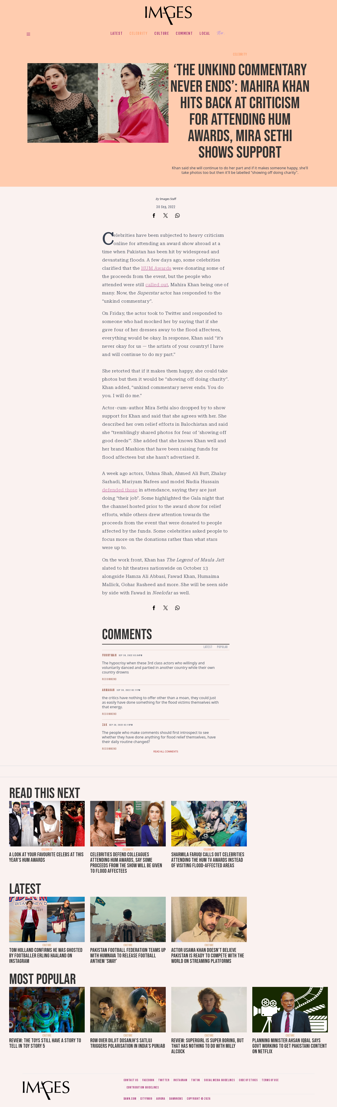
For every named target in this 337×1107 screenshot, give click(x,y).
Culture (161, 33)
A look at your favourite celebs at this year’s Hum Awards (46, 857)
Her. (221, 33)
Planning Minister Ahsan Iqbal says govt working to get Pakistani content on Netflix (289, 1046)
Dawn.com (130, 1099)
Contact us (131, 1080)
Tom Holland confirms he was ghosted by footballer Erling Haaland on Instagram (45, 955)
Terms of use (270, 1080)
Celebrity (138, 33)
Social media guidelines (219, 1080)
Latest (117, 33)
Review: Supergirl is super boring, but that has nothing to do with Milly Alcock (207, 1046)
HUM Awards (156, 268)
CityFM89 (146, 1099)
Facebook (148, 1080)
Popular (222, 647)
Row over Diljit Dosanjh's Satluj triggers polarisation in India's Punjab (127, 1043)
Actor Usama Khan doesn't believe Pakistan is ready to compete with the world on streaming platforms (207, 955)
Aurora (160, 1099)
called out (156, 284)
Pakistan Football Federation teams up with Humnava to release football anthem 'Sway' (128, 955)
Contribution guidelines (142, 1087)
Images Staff (168, 199)
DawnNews (176, 1099)
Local (205, 33)
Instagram (180, 1080)
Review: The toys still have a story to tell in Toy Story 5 (45, 1043)
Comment (184, 33)
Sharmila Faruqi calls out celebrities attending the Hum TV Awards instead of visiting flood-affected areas (207, 860)
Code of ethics (248, 1080)
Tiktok (195, 1080)
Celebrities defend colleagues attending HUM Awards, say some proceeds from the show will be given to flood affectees (126, 862)
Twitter (163, 1080)
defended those (120, 490)
